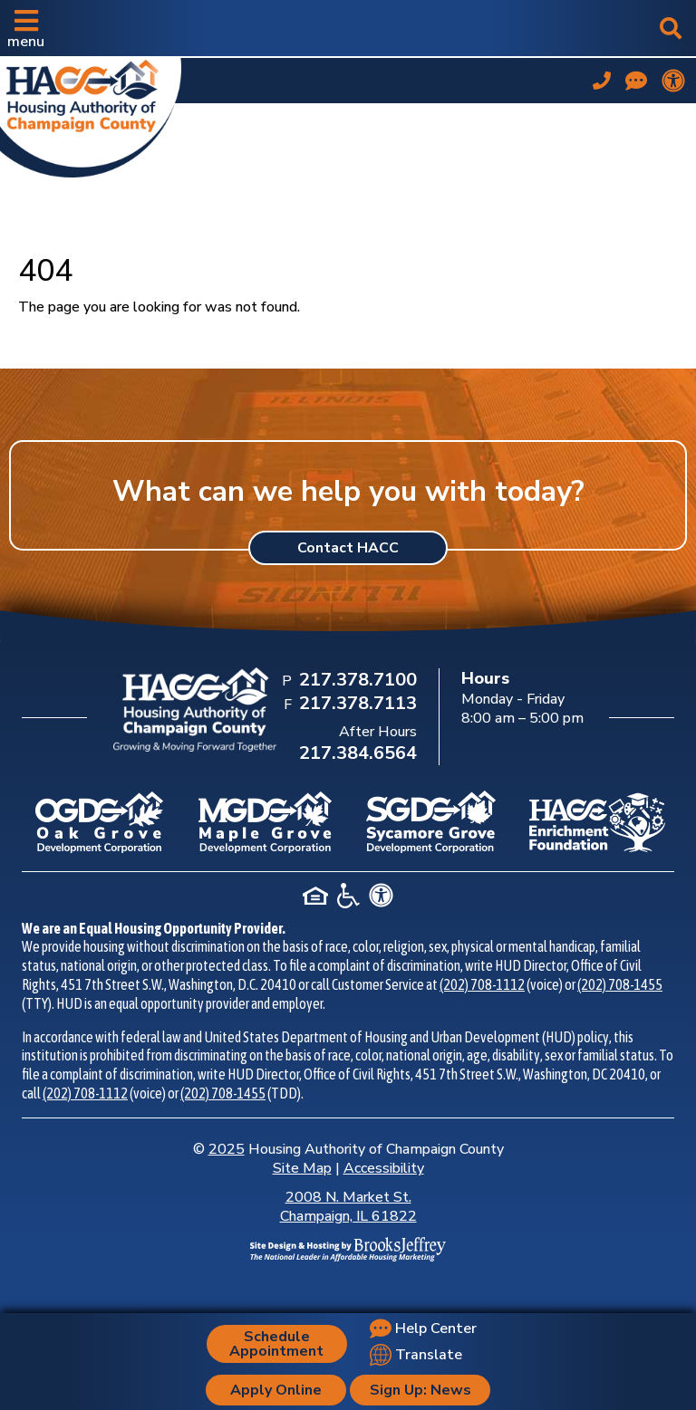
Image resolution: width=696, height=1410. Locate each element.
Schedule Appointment (276, 1344)
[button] (25, 28)
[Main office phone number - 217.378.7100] (602, 81)
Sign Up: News (420, 1390)
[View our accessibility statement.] (673, 80)
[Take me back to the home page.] (90, 114)
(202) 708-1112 (482, 984)
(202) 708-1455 (619, 984)
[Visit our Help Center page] (636, 80)
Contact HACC (348, 548)
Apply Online (276, 1390)
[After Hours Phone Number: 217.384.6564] (356, 754)
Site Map (302, 1168)
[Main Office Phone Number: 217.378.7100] (356, 681)
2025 (226, 1149)
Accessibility (383, 1168)
